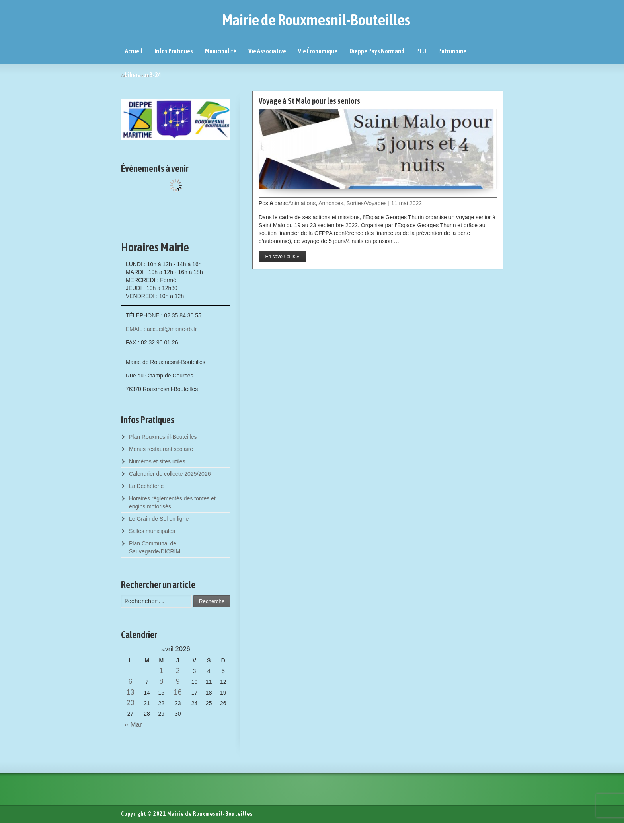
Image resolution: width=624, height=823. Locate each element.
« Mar (131, 724)
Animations (302, 203)
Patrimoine (452, 50)
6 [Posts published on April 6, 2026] (130, 681)
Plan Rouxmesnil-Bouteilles (163, 437)
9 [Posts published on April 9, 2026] (178, 681)
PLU (421, 50)
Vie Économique (317, 50)
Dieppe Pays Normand (376, 50)
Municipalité (220, 50)
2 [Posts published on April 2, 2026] (178, 671)
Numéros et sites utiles (157, 461)
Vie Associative (267, 50)
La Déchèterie (146, 486)
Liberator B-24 (143, 74)
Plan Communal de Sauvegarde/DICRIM (154, 547)
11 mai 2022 (406, 203)
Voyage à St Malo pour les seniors (309, 100)
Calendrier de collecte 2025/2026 (170, 474)
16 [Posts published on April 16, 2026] (178, 692)
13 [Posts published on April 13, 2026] (130, 692)
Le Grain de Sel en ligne (159, 519)
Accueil (133, 50)
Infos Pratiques (173, 50)
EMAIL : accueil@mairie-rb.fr (161, 329)
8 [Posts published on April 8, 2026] (161, 681)
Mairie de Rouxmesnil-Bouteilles (316, 20)
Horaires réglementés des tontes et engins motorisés (172, 502)
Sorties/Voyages (366, 203)
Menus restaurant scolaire (161, 449)
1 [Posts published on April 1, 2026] (161, 671)
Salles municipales (152, 531)
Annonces (330, 203)
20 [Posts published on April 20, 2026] (130, 703)
